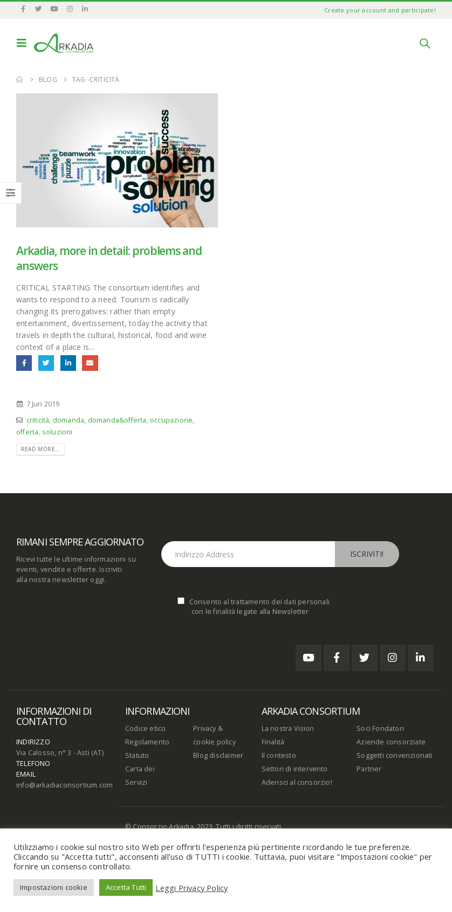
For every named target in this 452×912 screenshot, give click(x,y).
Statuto (137, 755)
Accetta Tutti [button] (126, 887)
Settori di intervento (295, 768)
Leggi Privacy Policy (191, 888)
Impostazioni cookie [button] (53, 887)
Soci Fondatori (380, 728)
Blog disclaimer (218, 755)
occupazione (171, 420)
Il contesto (279, 755)
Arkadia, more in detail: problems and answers (109, 258)
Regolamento (147, 742)
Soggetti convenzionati (394, 755)
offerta (27, 432)
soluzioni (57, 432)
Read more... (40, 449)
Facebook (24, 363)
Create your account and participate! (380, 10)
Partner (369, 768)
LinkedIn (68, 363)
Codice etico (145, 728)
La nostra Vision (288, 728)
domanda (68, 420)
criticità (38, 420)
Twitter (46, 363)
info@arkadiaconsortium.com (64, 785)
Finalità (273, 742)
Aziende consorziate (391, 742)
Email (90, 363)
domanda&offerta (117, 420)
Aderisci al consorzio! (297, 782)
